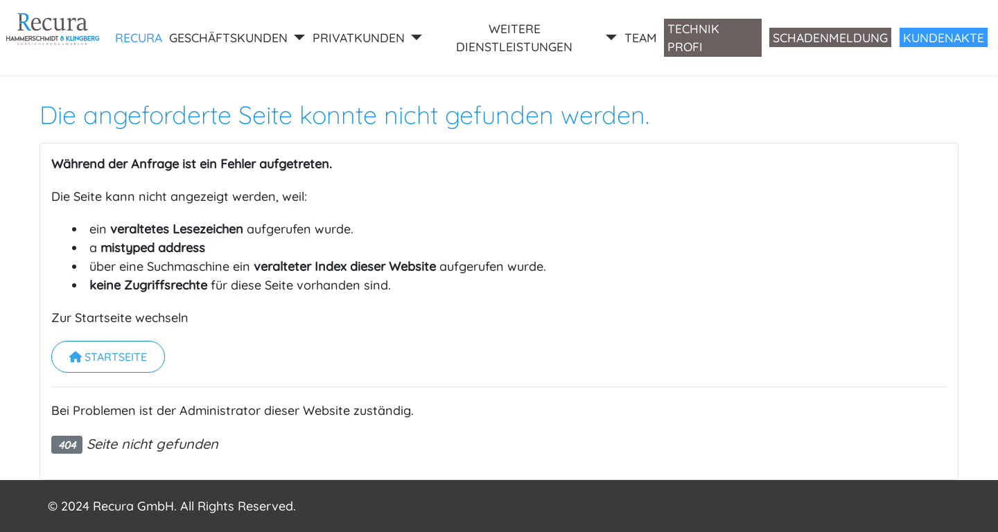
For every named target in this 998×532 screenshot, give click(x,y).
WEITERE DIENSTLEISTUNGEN (514, 37)
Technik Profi (693, 37)
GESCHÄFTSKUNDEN (228, 37)
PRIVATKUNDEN (359, 37)
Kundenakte (943, 37)
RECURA (138, 37)
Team (640, 37)
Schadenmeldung (830, 37)
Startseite (108, 357)
